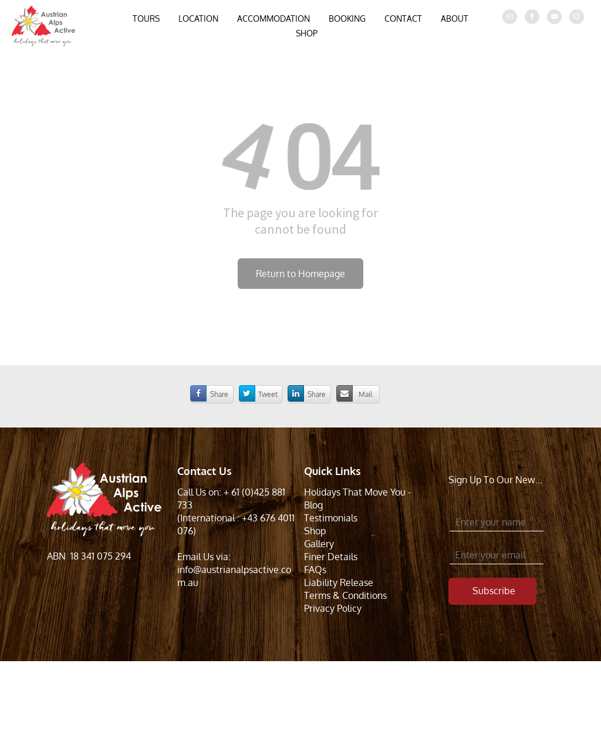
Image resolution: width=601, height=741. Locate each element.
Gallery (319, 544)
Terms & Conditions (345, 595)
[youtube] (554, 18)
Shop (315, 531)
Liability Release (338, 582)
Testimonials (330, 518)
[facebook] (532, 18)
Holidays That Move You (355, 492)
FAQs (315, 569)
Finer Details (330, 557)
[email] (509, 18)
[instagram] (576, 18)
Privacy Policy (333, 608)
